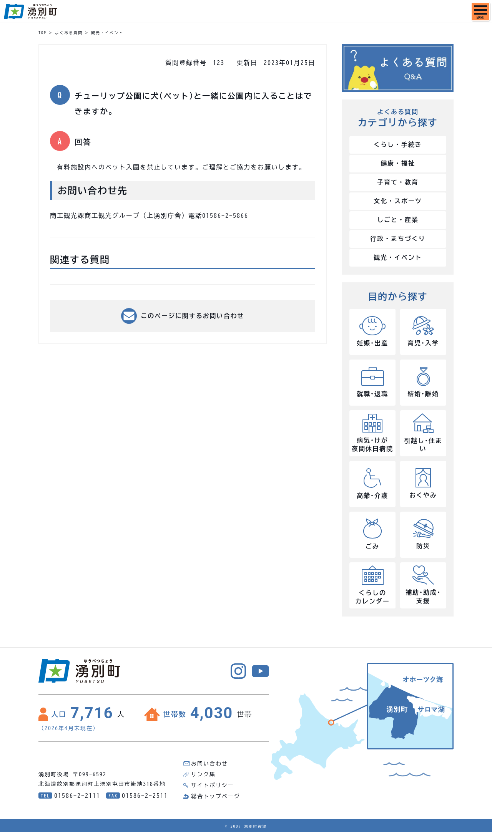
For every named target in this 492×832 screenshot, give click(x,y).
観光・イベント (107, 33)
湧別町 (30, 11)
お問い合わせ (209, 764)
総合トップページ (215, 796)
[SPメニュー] (480, 11)
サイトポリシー (212, 785)
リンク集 (203, 774)
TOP (42, 33)
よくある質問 (69, 33)
